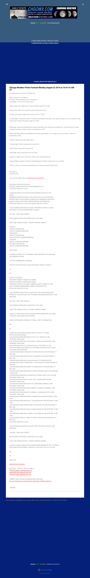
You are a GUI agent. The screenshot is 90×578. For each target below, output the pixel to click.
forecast (12, 487)
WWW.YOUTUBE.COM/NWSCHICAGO (20, 475)
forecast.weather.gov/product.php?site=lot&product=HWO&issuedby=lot (30, 481)
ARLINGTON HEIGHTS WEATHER (45, 32)
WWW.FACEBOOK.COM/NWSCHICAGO (20, 470)
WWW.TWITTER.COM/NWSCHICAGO (20, 473)
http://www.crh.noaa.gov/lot (35, 178)
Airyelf (49, 573)
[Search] (83, 5)
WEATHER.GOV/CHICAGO (17, 464)
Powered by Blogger (45, 570)
